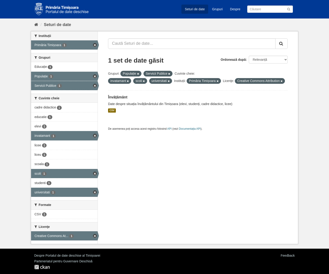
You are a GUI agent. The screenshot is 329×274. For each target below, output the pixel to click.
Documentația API (190, 128)
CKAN (42, 267)
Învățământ (117, 97)
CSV (111, 110)
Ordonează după (233, 59)
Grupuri (217, 9)
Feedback (288, 255)
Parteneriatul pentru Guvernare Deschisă (63, 261)
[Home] (36, 24)
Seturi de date (195, 9)
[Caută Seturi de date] (270, 9)
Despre (235, 9)
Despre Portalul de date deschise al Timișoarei (67, 255)
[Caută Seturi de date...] (192, 43)
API (169, 128)
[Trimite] (289, 9)
